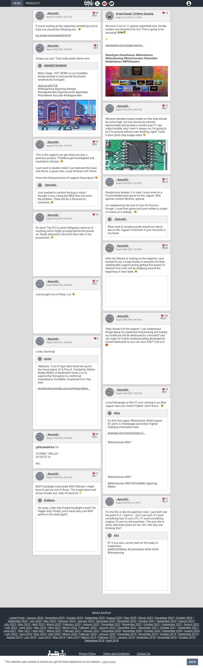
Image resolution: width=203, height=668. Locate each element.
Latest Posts (16, 617)
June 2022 (25, 627)
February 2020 (88, 634)
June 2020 (25, 634)
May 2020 (40, 634)
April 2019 (73, 637)
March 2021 (54, 630)
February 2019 (107, 637)
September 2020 (172, 630)
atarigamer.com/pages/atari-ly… (124, 45)
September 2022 (172, 624)
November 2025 (54, 617)
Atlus (117, 413)
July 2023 (10, 624)
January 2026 (35, 617)
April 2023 (38, 624)
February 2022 (88, 627)
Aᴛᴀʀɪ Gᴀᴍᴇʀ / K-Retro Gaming (134, 13)
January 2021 (91, 630)
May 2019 (59, 637)
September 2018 (94, 640)
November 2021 (148, 627)
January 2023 (91, 624)
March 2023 (54, 624)
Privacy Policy (87, 653)
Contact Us (143, 653)
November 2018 (167, 637)
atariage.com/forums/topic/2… (126, 433)
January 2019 (126, 637)
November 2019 (148, 634)
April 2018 (112, 640)
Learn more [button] (108, 661)
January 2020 (107, 634)
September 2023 (166, 621)
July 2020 (11, 634)
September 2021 (188, 627)
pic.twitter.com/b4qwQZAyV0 (53, 35)
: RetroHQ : (53, 13)
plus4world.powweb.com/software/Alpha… (64, 388)
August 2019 (14, 637)
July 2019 (30, 637)
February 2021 (72, 630)
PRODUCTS (33, 3)
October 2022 (152, 624)
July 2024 (36, 621)
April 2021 (38, 630)
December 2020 (111, 630)
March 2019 (89, 637)
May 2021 (24, 630)
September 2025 (95, 617)
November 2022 (132, 624)
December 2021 (126, 627)
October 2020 (152, 630)
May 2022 (40, 627)
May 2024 (50, 621)
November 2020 (132, 630)
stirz (116, 535)
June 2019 (44, 637)
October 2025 (75, 617)
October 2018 (187, 637)
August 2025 (114, 617)
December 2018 (145, 637)
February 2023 (72, 624)
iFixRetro (49, 500)
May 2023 (24, 624)
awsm (47, 358)
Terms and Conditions (116, 653)
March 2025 (145, 617)
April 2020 (54, 634)
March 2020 (70, 634)
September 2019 (188, 634)
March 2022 (70, 627)
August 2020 (192, 630)
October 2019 (168, 634)
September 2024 (18, 621)
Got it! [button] (192, 661)
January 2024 (85, 621)
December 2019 (126, 634)
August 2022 (191, 624)
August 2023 (186, 621)
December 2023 (105, 621)
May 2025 (130, 617)
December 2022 (110, 624)
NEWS (17, 3)
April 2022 (54, 627)
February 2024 (66, 621)
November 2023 (126, 621)
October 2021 (168, 627)
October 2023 (146, 621)
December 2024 (164, 617)
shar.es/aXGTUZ (48, 85)
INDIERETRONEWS (55, 65)
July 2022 (11, 627)
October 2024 (184, 617)
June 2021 (9, 630)
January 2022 (107, 627)
